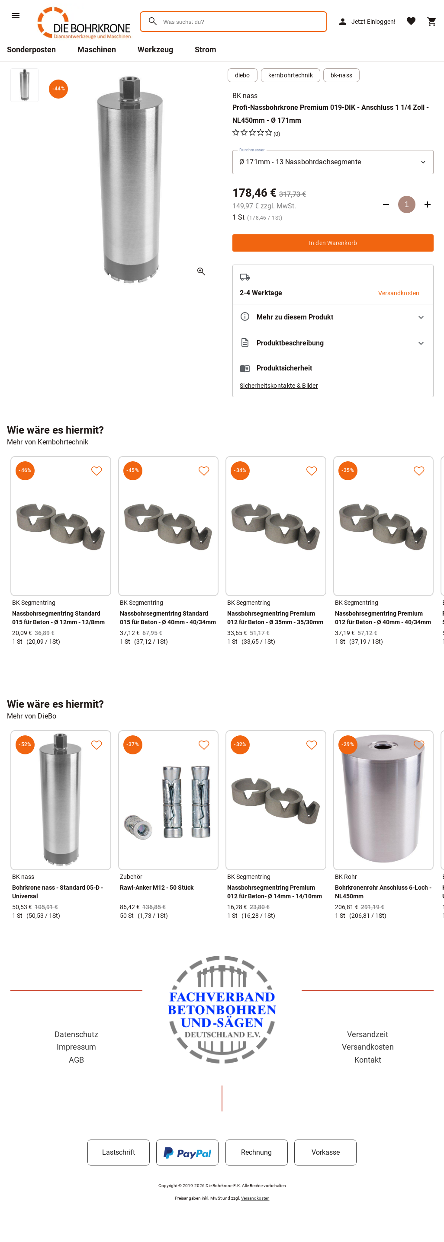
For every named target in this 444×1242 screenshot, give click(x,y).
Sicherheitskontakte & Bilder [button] (279, 385)
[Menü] (15, 15)
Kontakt (367, 1059)
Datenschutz (76, 1034)
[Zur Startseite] (82, 41)
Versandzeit (367, 1034)
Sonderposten (31, 49)
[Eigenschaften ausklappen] (333, 317)
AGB (76, 1059)
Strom (205, 49)
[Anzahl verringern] (386, 204)
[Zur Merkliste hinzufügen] (96, 470)
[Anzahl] (406, 204)
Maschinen (96, 49)
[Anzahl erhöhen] (427, 204)
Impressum (76, 1046)
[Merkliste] (411, 22)
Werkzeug (155, 49)
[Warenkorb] (432, 21)
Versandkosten (368, 1046)
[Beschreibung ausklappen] (333, 343)
